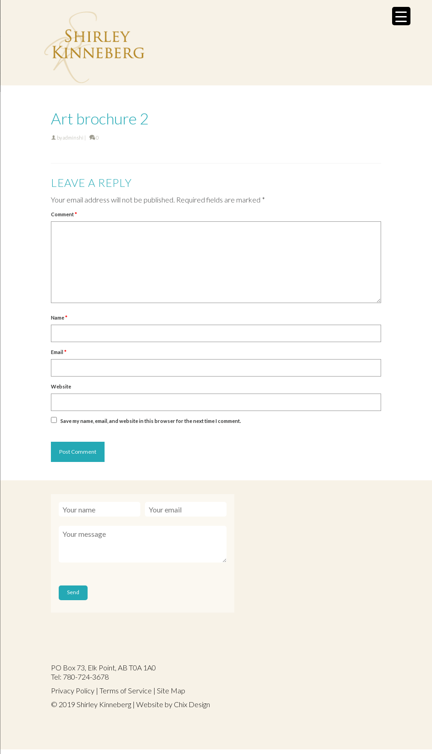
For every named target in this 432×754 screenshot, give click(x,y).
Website (61, 386)
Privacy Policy (72, 690)
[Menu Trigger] (401, 16)
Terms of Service (126, 690)
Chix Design (192, 704)
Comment (64, 214)
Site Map (171, 690)
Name (59, 318)
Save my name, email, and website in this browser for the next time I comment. (151, 421)
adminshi (73, 138)
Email (58, 352)
